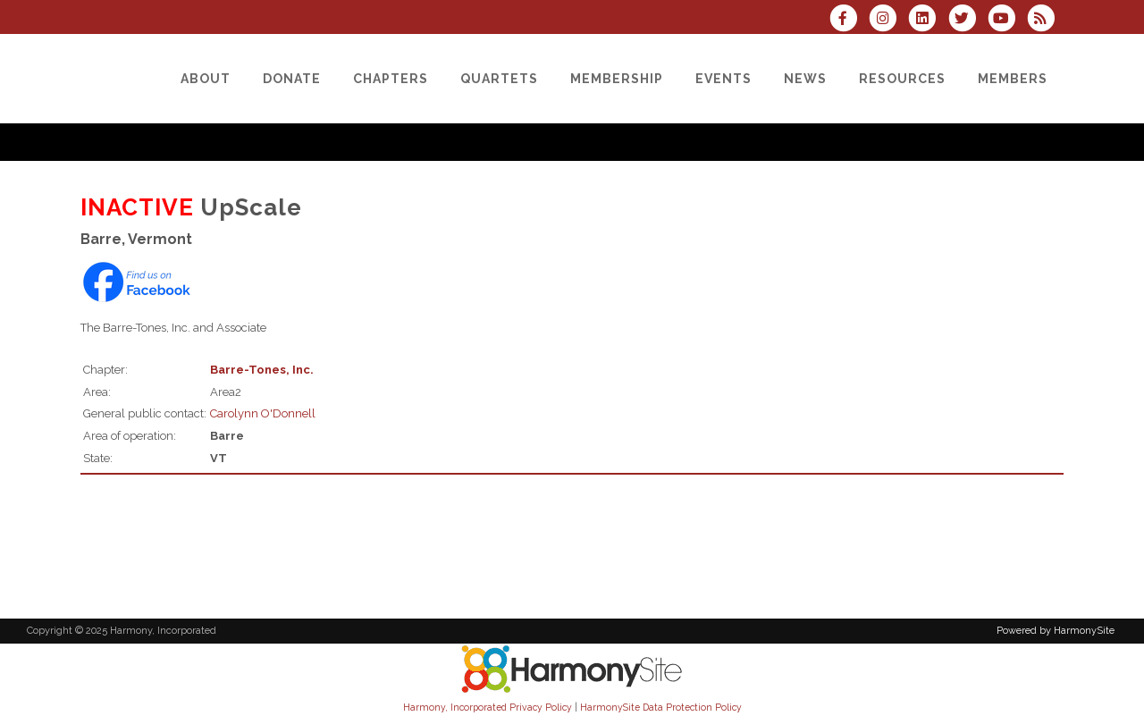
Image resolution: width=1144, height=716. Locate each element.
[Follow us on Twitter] (967, 20)
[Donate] (292, 78)
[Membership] (616, 78)
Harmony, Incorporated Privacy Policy (487, 707)
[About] (205, 78)
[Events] (723, 78)
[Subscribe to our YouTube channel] (1007, 20)
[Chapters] (390, 78)
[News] (805, 78)
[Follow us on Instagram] (888, 20)
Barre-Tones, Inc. (262, 369)
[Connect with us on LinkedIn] (927, 20)
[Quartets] (499, 78)
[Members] (1013, 78)
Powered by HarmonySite (1056, 630)
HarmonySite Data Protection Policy (661, 707)
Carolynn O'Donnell (262, 413)
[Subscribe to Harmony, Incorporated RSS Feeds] (1045, 20)
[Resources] (902, 78)
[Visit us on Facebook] (849, 20)
